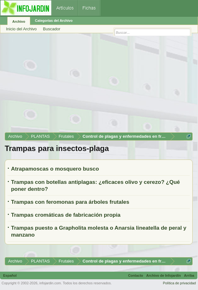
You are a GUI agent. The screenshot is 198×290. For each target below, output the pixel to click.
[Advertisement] (99, 85)
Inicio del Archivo (21, 29)
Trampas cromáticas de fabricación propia (66, 215)
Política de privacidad (179, 283)
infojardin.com (50, 283)
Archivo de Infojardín (163, 275)
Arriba (189, 275)
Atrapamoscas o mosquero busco (55, 169)
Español (10, 275)
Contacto (135, 275)
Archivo (18, 21)
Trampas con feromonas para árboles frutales (70, 202)
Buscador (51, 29)
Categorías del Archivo (53, 20)
